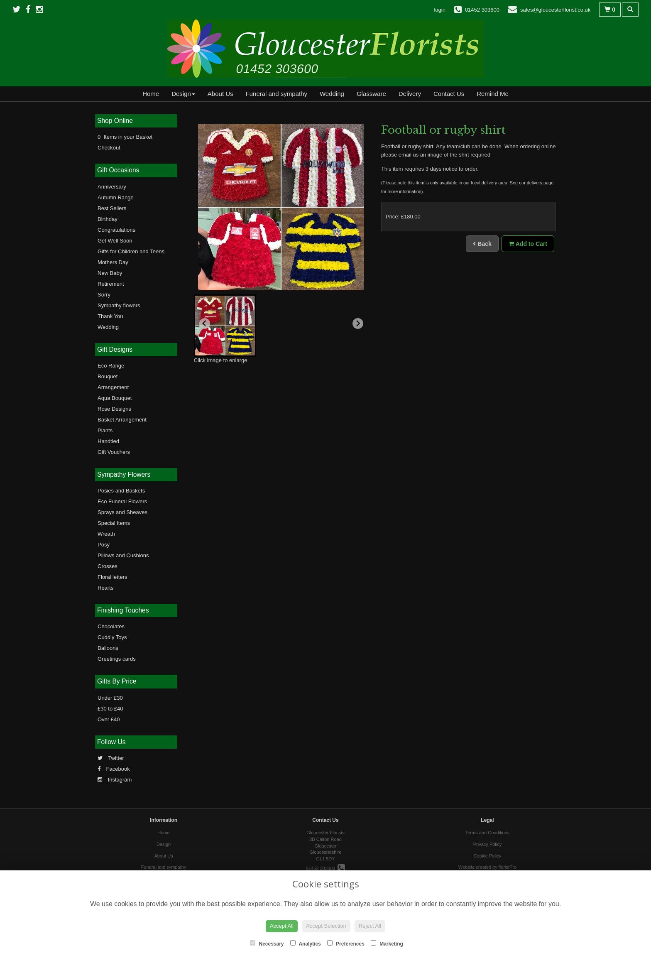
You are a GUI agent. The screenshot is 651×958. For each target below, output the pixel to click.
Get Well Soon (115, 241)
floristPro (507, 867)
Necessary (267, 943)
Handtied (108, 441)
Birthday (107, 219)
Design (183, 93)
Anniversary (112, 187)
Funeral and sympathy (276, 93)
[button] (225, 325)
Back (482, 243)
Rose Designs (114, 409)
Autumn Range (116, 197)
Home (150, 93)
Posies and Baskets (121, 491)
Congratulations (116, 230)
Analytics (305, 943)
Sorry (104, 295)
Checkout (109, 148)
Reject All (370, 926)
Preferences (346, 943)
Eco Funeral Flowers (122, 501)
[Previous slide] (204, 323)
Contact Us (448, 93)
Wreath (106, 534)
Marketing (387, 943)
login (439, 10)
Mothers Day (113, 262)
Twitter (111, 758)
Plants (105, 430)
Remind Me (493, 93)
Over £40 (109, 719)
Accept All (282, 926)
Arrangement (113, 387)
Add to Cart (528, 243)
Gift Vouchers (114, 452)
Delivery (410, 93)
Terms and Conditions (487, 832)
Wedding (332, 93)
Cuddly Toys (112, 637)
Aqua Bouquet (115, 398)
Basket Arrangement (122, 420)
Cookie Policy (488, 855)
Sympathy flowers (119, 305)
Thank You (110, 316)
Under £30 (110, 698)
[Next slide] (357, 323)
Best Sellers (112, 208)
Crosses (107, 566)
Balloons (108, 648)
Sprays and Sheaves (122, 512)
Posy (104, 544)
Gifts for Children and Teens (131, 251)
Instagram (115, 780)
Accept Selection (326, 926)
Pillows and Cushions (123, 555)
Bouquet (107, 376)
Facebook (114, 769)
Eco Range (111, 366)
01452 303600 (325, 868)
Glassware (371, 93)
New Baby (110, 273)
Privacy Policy (487, 844)
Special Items (114, 523)
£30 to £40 (110, 709)
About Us (220, 93)
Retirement (111, 284)
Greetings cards (117, 659)
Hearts (105, 588)
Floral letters (112, 577)
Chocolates (111, 626)
